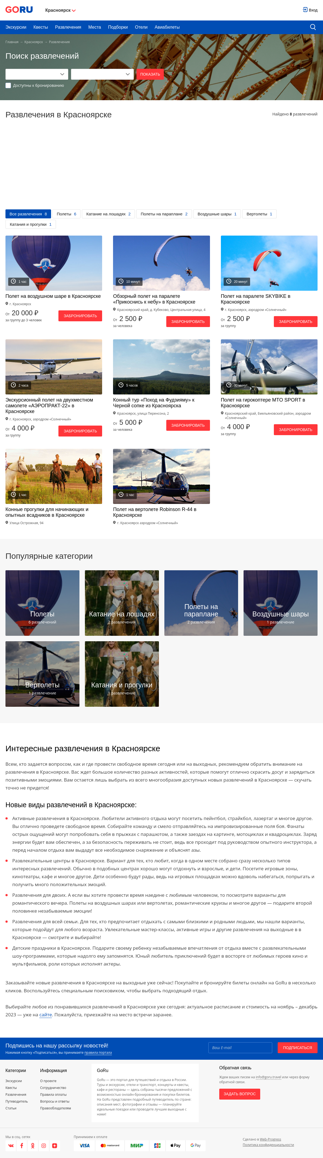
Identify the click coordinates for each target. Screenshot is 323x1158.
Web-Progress (270, 1139)
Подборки (118, 27)
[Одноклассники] (32, 1145)
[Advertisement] (161, 168)
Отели (141, 27)
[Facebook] (21, 1145)
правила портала (98, 1052)
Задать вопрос (240, 1094)
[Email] (240, 1047)
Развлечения (68, 27)
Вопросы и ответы (54, 1101)
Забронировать (80, 316)
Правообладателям (55, 1108)
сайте (45, 1014)
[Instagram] (43, 1145)
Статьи (10, 1108)
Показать (150, 74)
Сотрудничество (53, 1087)
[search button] (313, 27)
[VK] (10, 1145)
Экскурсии (15, 27)
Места (94, 27)
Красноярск (34, 42)
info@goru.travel (268, 1077)
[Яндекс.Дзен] (54, 1145)
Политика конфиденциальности (268, 1144)
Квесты (40, 27)
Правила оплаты (53, 1094)
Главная (12, 42)
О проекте (48, 1081)
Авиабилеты (167, 27)
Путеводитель (16, 1101)
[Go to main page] (19, 10)
